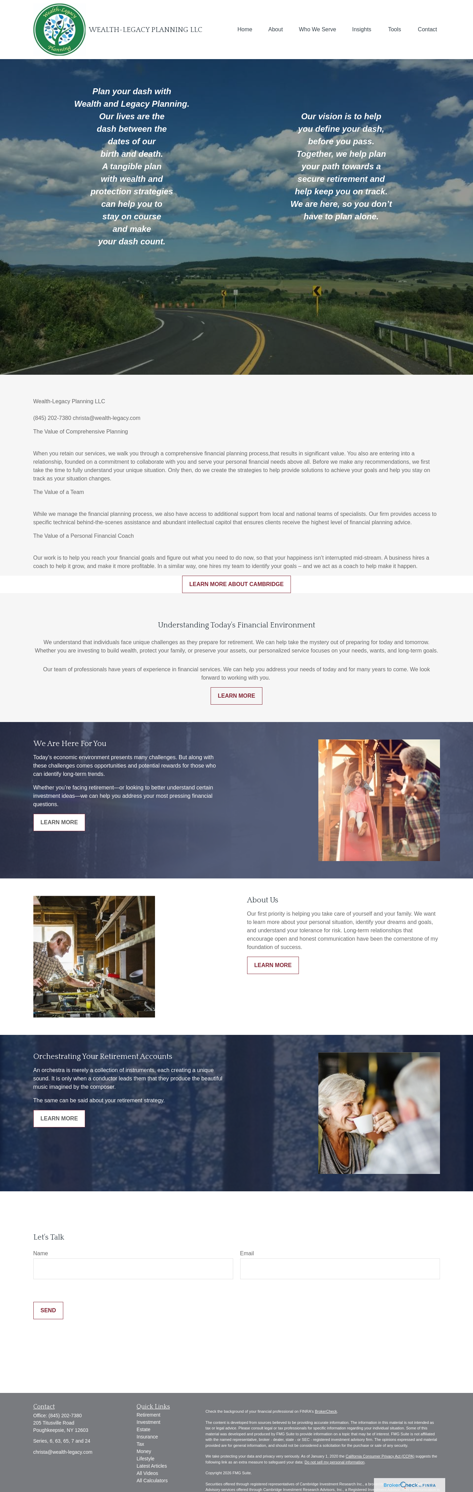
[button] (245, 30)
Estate (143, 1429)
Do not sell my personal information (334, 1462)
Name (40, 1253)
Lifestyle (145, 1458)
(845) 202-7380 (65, 1415)
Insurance (147, 1437)
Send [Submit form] (48, 1310)
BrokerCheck (326, 1411)
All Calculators (152, 1480)
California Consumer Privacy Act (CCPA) (379, 1456)
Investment (148, 1422)
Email (247, 1253)
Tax (140, 1444)
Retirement (148, 1415)
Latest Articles (152, 1466)
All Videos (147, 1473)
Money (144, 1451)
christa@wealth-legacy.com (62, 1452)
